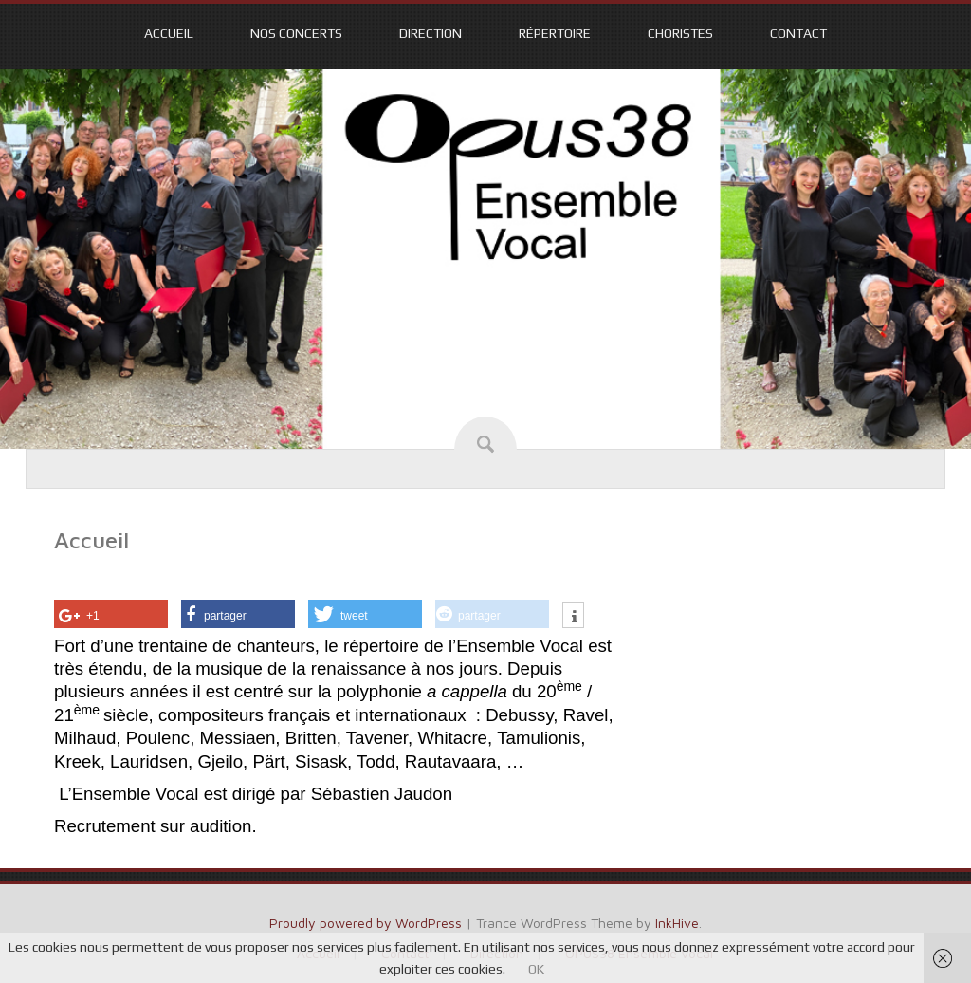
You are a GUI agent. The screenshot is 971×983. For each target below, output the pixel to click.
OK (536, 968)
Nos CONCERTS (296, 33)
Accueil (168, 33)
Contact (798, 33)
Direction (430, 33)
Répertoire (555, 33)
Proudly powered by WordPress (365, 923)
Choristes (680, 33)
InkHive (677, 923)
